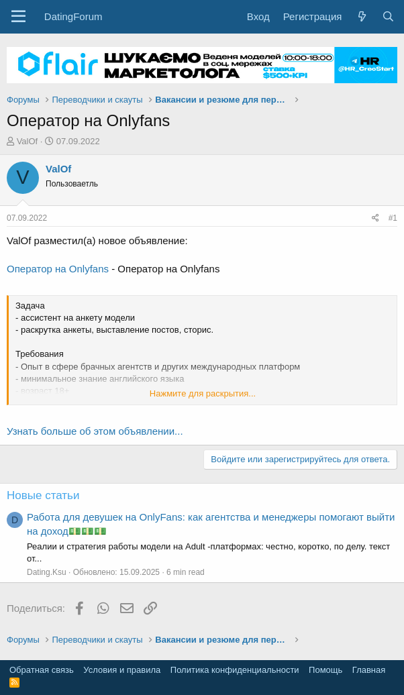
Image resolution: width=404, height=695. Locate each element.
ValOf (27, 141)
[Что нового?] (361, 16)
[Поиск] (388, 16)
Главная (368, 670)
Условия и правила (121, 670)
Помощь (325, 670)
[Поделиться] (375, 218)
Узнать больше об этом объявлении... (95, 431)
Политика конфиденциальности (234, 670)
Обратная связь (41, 670)
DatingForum (73, 16)
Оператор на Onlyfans (58, 268)
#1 (393, 218)
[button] (18, 17)
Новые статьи (43, 495)
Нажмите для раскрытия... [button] (203, 393)
